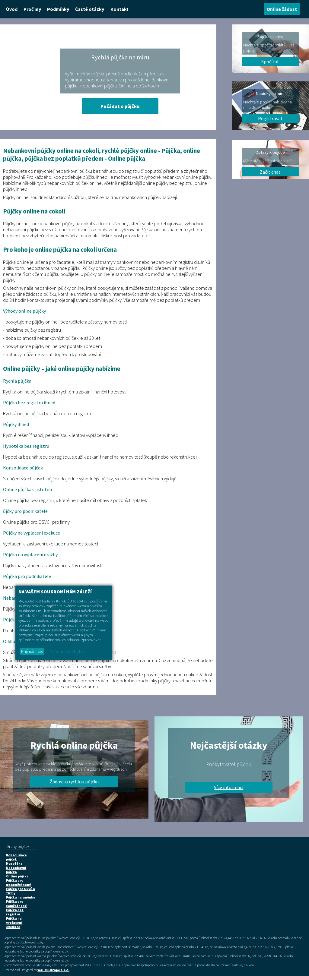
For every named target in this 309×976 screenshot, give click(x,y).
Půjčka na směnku (20, 897)
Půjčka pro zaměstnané (16, 903)
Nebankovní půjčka (16, 870)
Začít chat (270, 172)
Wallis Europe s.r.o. (53, 970)
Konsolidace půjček (16, 857)
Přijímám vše (32, 651)
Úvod (12, 9)
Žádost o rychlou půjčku (74, 782)
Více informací (228, 787)
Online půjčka (17, 876)
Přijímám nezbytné (67, 652)
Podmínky (58, 9)
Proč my (32, 9)
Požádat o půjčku (120, 106)
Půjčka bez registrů (15, 912)
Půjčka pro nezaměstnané (18, 882)
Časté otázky (89, 9)
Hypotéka (14, 863)
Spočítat (270, 61)
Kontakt (119, 9)
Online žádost (282, 9)
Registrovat (270, 118)
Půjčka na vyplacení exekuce (14, 922)
